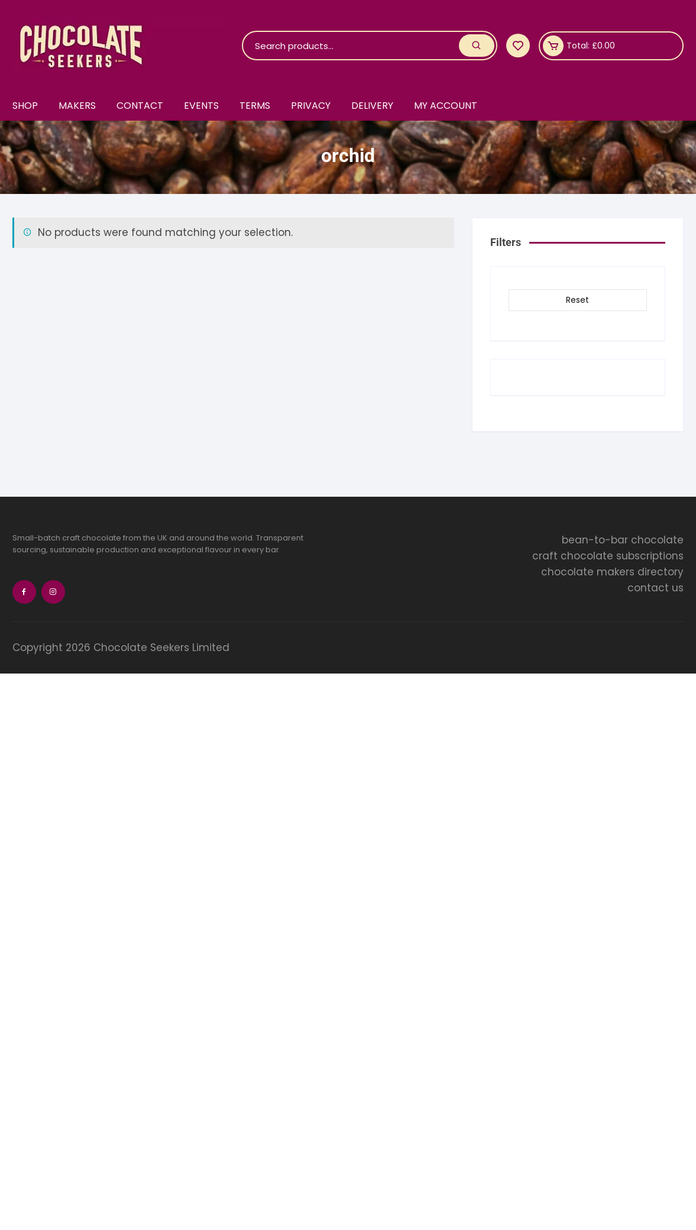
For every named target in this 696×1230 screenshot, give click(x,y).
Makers (77, 105)
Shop (25, 105)
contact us (655, 588)
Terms (254, 105)
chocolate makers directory (612, 572)
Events (201, 105)
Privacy (311, 105)
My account (445, 105)
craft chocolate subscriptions (608, 556)
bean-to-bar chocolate (623, 540)
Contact (139, 105)
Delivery (372, 105)
